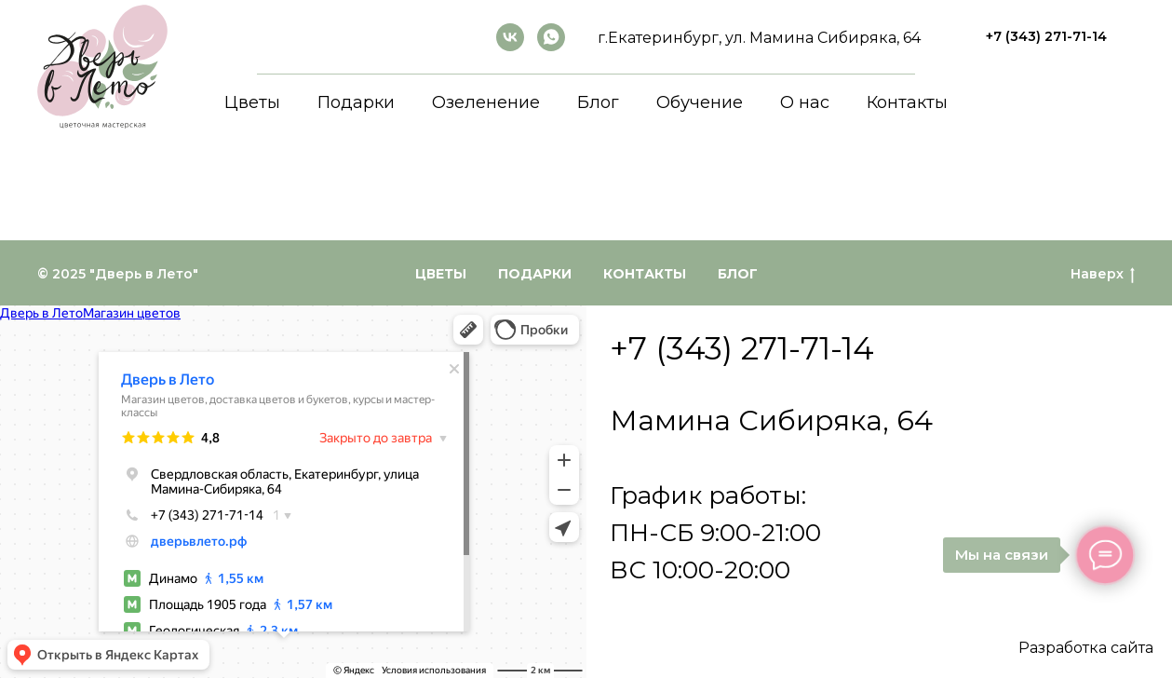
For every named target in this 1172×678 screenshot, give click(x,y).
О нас (804, 102)
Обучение (699, 102)
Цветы (252, 102)
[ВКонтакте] (510, 37)
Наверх (1103, 274)
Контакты (907, 102)
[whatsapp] (551, 37)
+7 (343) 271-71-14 (742, 348)
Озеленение (486, 102)
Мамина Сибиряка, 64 (771, 420)
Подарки (356, 102)
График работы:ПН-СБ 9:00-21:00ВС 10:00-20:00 (715, 533)
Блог (598, 102)
